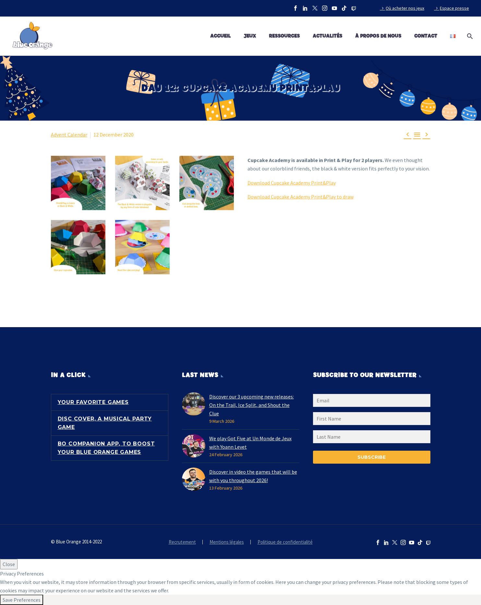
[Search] (468, 36)
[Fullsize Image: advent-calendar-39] (142, 183)
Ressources (284, 36)
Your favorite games (93, 402)
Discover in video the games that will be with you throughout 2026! (253, 476)
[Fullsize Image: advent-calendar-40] (206, 183)
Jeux (250, 36)
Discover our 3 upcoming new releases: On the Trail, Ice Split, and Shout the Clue (251, 405)
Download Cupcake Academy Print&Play (291, 182)
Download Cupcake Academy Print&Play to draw (300, 196)
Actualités (327, 36)
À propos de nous (378, 36)
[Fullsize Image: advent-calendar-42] (142, 247)
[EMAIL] (371, 401)
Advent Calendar (69, 134)
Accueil (220, 36)
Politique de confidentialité (285, 542)
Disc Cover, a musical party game (105, 423)
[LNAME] (371, 438)
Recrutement (182, 542)
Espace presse (454, 8)
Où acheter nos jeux (405, 8)
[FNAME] (371, 420)
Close (9, 564)
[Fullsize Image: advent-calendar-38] (78, 183)
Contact (425, 36)
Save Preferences (22, 600)
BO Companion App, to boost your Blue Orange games (106, 448)
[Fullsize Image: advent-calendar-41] (78, 247)
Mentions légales (227, 542)
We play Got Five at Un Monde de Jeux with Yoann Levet (250, 442)
